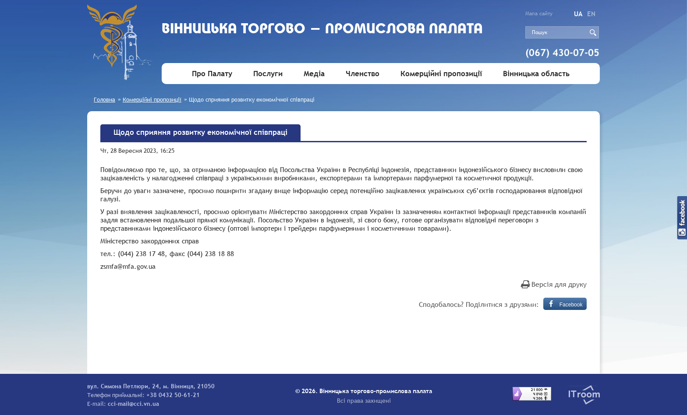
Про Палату (212, 74)
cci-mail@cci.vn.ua (133, 404)
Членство (362, 74)
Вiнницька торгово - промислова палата (322, 29)
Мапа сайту (538, 13)
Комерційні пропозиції (441, 74)
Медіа (314, 74)
